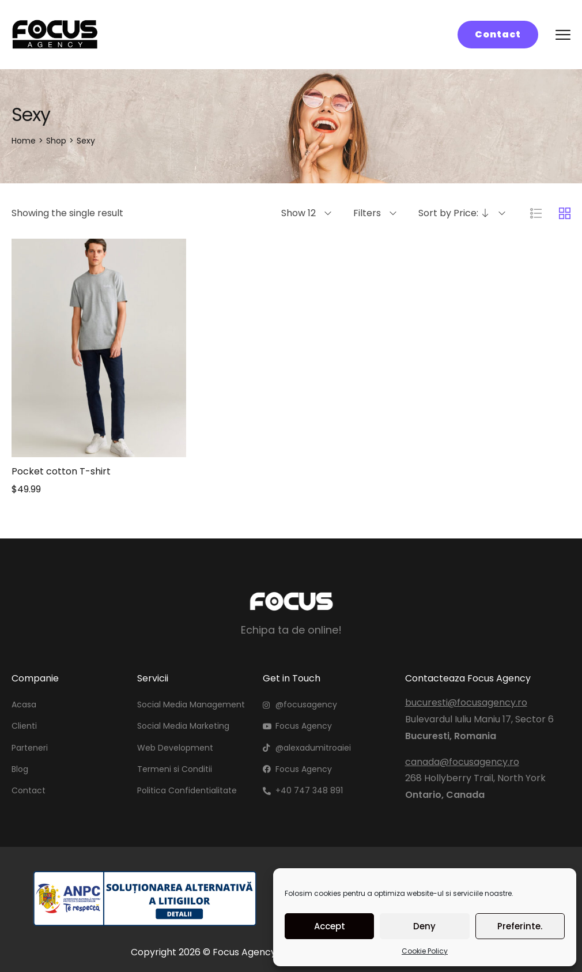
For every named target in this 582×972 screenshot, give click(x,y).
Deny (424, 926)
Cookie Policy (425, 951)
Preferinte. (519, 926)
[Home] (24, 140)
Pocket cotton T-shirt (61, 471)
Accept (329, 926)
